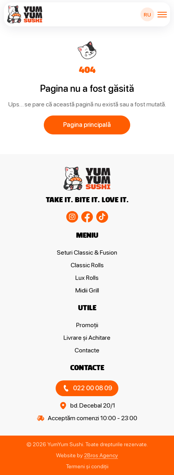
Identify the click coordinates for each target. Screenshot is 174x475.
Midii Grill (87, 290)
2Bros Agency (101, 455)
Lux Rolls (87, 277)
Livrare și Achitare (87, 337)
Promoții (87, 325)
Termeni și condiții (87, 466)
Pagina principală (87, 125)
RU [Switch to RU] (147, 14)
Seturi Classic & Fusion (87, 252)
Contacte (87, 350)
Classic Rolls (87, 265)
